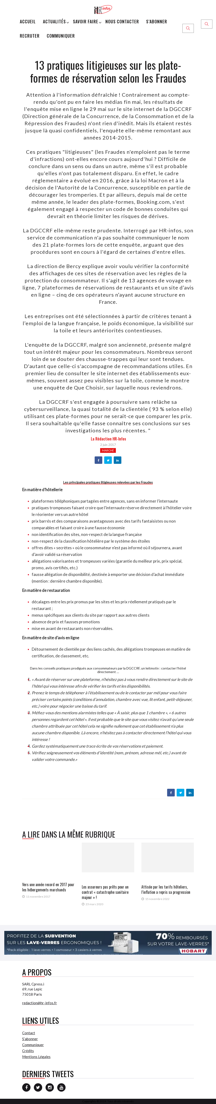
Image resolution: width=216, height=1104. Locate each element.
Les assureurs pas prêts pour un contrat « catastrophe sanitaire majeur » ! (105, 892)
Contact (28, 1033)
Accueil (28, 21)
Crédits (28, 1051)
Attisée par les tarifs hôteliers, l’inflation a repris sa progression (165, 889)
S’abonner (156, 21)
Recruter (30, 36)
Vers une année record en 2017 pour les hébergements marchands (48, 887)
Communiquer (61, 36)
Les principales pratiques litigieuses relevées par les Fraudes (108, 482)
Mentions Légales (36, 1056)
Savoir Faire (85, 21)
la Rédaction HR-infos (108, 439)
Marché (108, 450)
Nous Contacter (122, 21)
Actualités (54, 21)
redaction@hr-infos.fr (39, 1003)
